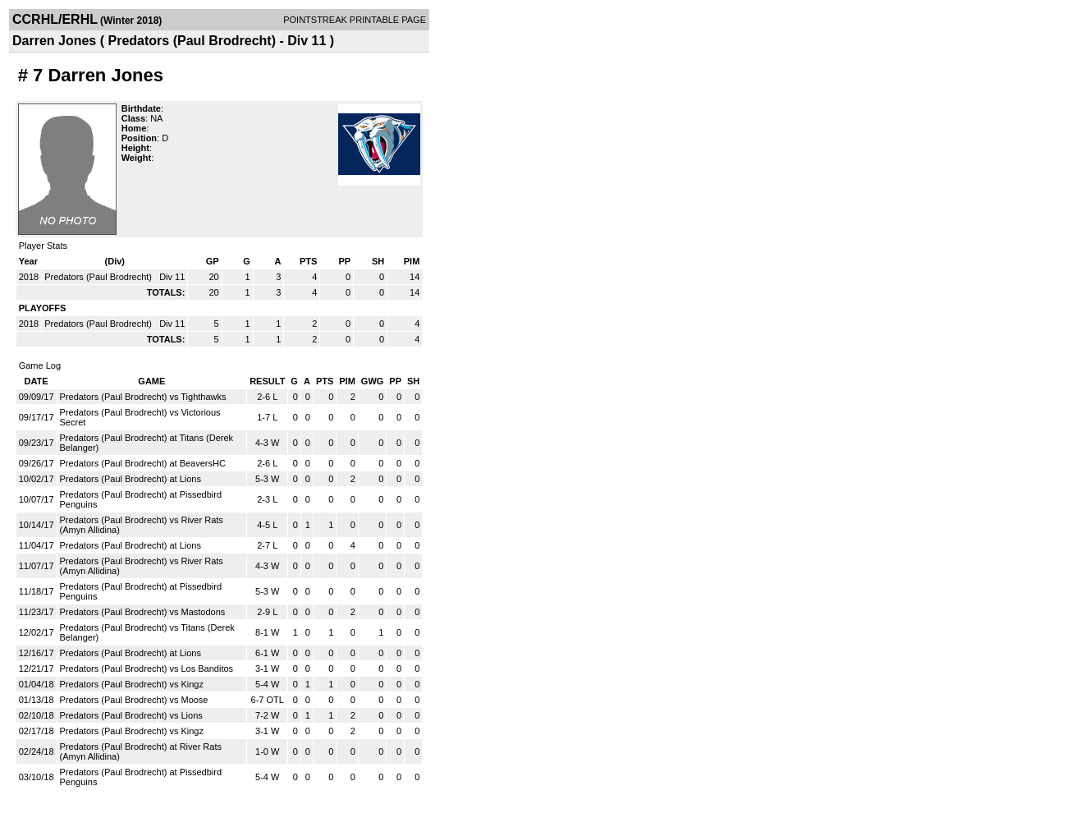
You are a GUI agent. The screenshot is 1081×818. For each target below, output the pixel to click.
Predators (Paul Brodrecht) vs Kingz (132, 684)
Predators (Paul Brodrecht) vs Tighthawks (143, 397)
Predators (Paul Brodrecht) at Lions (130, 479)
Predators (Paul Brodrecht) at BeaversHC (143, 463)
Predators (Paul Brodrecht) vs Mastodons (143, 612)
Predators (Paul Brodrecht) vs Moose (134, 700)
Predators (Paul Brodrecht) (99, 277)
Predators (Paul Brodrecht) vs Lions (131, 715)
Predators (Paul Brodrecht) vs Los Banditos (147, 668)
